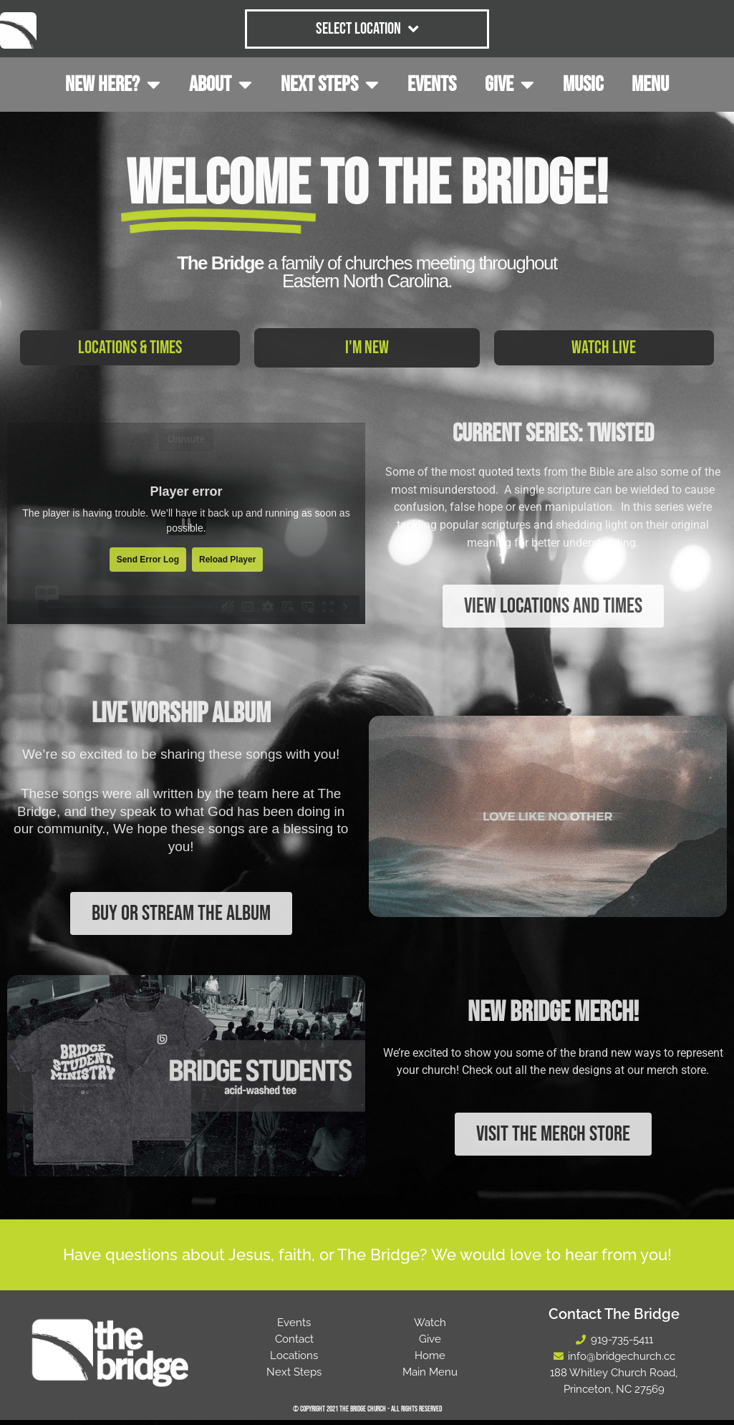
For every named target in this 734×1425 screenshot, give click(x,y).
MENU (650, 84)
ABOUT (220, 84)
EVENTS (431, 84)
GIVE (509, 84)
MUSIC (583, 84)
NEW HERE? (112, 84)
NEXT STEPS (330, 84)
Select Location (367, 29)
